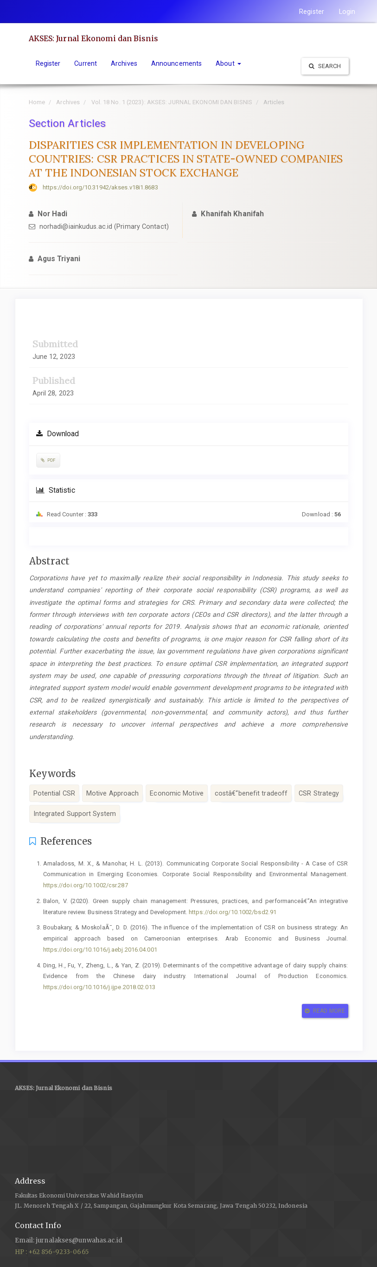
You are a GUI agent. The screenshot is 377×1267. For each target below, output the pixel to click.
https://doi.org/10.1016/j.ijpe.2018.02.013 (99, 987)
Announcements (176, 63)
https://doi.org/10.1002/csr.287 (85, 885)
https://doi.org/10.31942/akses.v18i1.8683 (100, 187)
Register (311, 11)
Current (85, 63)
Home (37, 102)
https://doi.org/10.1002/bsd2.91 (232, 912)
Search (325, 66)
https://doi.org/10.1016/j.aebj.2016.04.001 (100, 949)
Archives (124, 63)
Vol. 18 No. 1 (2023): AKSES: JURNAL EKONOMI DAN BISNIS (171, 102)
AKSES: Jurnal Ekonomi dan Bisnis (93, 38)
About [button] (228, 63)
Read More (325, 1011)
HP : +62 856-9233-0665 (52, 1252)
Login (347, 11)
